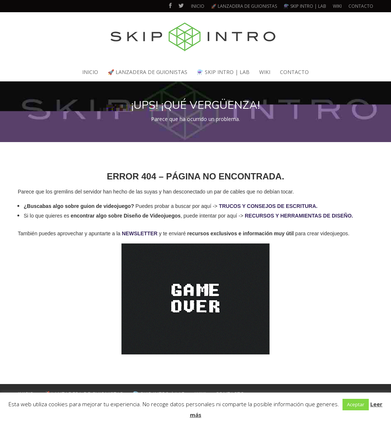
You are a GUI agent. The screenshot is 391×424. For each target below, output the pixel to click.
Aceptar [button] (355, 404)
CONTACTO (360, 6)
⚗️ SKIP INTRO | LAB (305, 6)
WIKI (337, 6)
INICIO (197, 6)
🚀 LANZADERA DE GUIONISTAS (244, 6)
